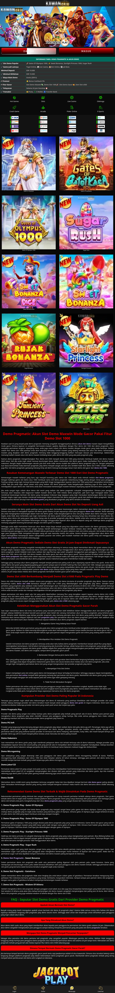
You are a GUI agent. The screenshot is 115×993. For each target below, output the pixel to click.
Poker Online (72, 109)
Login (14, 989)
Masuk (86, 51)
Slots (43, 99)
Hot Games (14, 99)
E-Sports (100, 109)
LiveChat (101, 989)
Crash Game (14, 109)
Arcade (43, 109)
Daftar (28, 51)
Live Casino (71, 99)
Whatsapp (72, 989)
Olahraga (100, 99)
